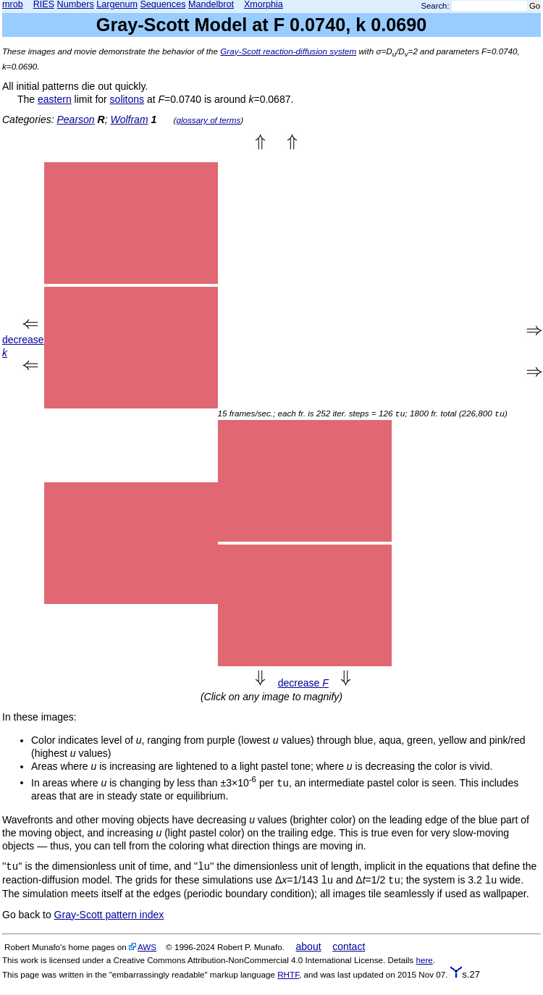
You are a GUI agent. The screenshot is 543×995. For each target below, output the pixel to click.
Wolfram (129, 119)
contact (348, 946)
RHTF (288, 974)
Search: (435, 5)
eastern (55, 99)
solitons (127, 99)
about (308, 946)
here (424, 960)
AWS (147, 947)
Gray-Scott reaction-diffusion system (288, 51)
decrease (303, 683)
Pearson (75, 119)
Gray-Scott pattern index (109, 914)
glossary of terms (208, 120)
